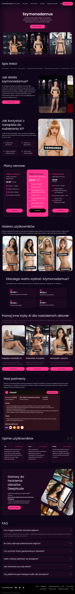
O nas (37, 586)
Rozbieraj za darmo (37, 26)
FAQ (61, 3)
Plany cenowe (34, 3)
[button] (8, 253)
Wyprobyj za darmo (14, 507)
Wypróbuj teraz (67, 3)
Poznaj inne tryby (65, 68)
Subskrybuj (14, 210)
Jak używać (25, 3)
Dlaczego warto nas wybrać (51, 68)
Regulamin (43, 586)
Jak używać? (43, 589)
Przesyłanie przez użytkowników (35, 68)
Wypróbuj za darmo (52, 3)
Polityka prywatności (54, 586)
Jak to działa (16, 3)
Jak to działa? (5, 68)
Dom (63, 586)
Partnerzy (42, 3)
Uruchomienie (13, 369)
